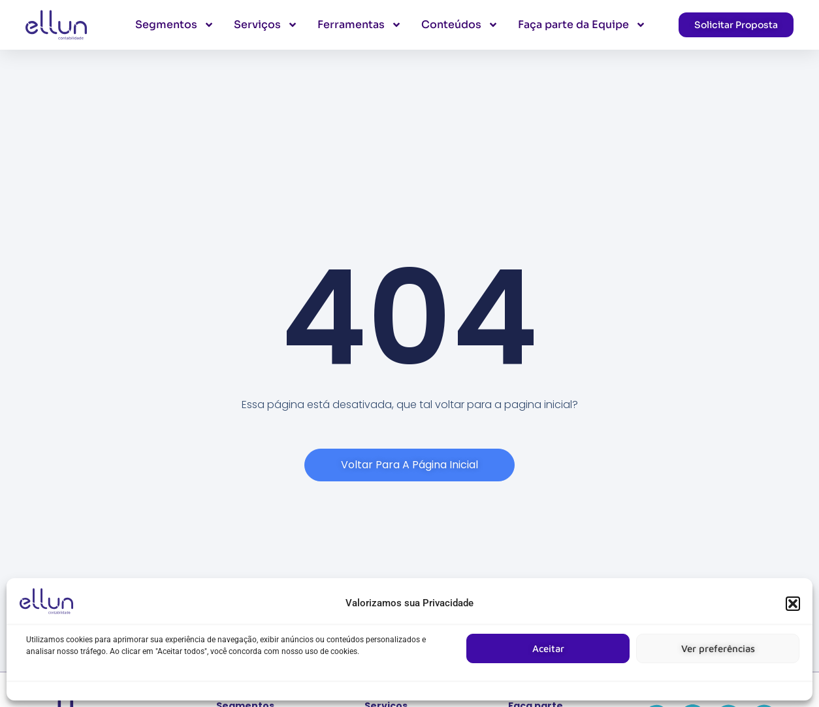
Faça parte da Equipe (582, 25)
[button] (792, 603)
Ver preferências (718, 648)
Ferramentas (359, 25)
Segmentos (174, 25)
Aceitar (548, 648)
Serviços (266, 25)
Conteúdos (459, 25)
